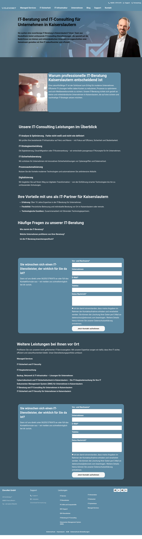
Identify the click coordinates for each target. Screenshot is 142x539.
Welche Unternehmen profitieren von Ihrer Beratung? (42, 234)
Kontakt (108, 8)
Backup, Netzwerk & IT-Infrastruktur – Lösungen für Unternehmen (45, 375)
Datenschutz (50, 532)
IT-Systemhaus (92, 503)
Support (97, 8)
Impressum (61, 532)
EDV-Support (64, 509)
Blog (88, 8)
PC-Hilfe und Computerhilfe (68, 504)
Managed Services (28, 8)
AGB (67, 532)
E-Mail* (75, 277)
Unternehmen (77, 8)
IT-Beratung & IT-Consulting (68, 518)
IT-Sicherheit (45, 8)
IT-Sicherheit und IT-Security (29, 364)
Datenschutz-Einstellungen (80, 532)
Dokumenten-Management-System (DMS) (70, 523)
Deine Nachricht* (79, 294)
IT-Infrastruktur (60, 8)
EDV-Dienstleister (65, 513)
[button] (71, 229)
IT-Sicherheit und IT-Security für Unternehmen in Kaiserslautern (44, 391)
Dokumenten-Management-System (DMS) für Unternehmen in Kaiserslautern (50, 384)
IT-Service (63, 496)
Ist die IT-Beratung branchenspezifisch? (37, 239)
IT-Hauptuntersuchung (26, 370)
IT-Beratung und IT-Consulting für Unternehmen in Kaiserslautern (44, 387)
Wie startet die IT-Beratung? (32, 229)
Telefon (75, 286)
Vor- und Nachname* (81, 261)
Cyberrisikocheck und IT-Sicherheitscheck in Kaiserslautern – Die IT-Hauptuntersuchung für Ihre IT (59, 380)
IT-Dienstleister (64, 500)
